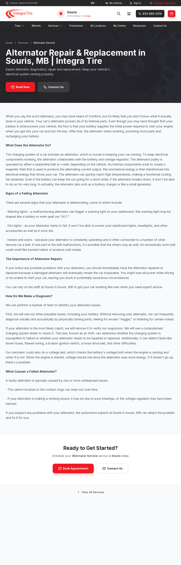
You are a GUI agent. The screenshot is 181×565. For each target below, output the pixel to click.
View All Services (90, 492)
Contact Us (160, 25)
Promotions (76, 25)
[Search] (118, 13)
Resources (139, 25)
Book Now (20, 87)
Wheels (36, 25)
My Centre (119, 25)
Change (87, 16)
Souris (9, 42)
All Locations (98, 25)
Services (55, 25)
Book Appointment (73, 468)
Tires (19, 25)
